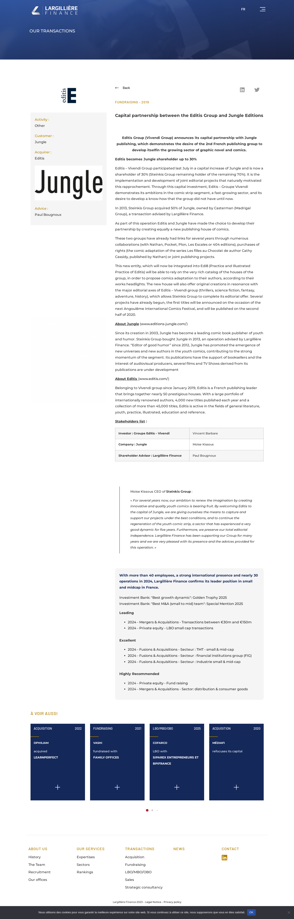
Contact (230, 850)
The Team (36, 867)
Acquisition (43, 730)
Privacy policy (172, 904)
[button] (242, 89)
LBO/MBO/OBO (163, 730)
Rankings (85, 874)
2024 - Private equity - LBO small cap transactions (170, 630)
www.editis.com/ (153, 379)
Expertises (86, 859)
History (34, 859)
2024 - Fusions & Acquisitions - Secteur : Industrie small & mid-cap (184, 664)
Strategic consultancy (144, 890)
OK (251, 912)
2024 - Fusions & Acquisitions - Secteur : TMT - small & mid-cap (181, 652)
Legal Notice (153, 904)
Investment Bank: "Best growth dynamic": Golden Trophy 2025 (173, 600)
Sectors (83, 867)
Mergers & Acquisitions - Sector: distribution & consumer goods (193, 691)
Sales (129, 882)
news (179, 850)
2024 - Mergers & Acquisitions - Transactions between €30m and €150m (190, 624)
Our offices (37, 882)
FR (243, 9)
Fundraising (103, 730)
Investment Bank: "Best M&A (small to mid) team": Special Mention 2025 (181, 606)
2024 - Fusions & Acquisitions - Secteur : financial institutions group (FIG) (190, 658)
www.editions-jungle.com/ (164, 324)
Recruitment (39, 874)
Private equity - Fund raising (163, 685)
